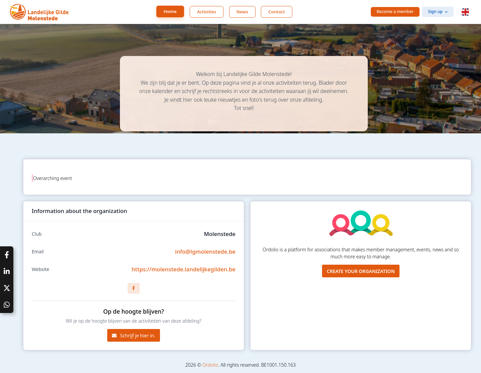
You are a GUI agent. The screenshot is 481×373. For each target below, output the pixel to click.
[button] (465, 12)
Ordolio (210, 365)
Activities (206, 12)
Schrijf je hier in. (133, 335)
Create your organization (361, 271)
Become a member (395, 11)
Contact (276, 12)
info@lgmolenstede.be (205, 251)
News (242, 12)
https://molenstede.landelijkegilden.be (183, 269)
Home (170, 11)
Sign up (435, 11)
